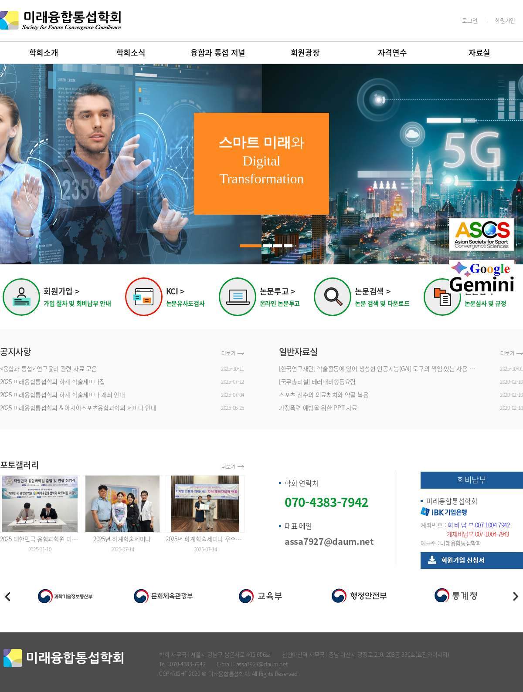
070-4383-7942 (326, 502)
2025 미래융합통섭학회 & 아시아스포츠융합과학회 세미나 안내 (78, 407)
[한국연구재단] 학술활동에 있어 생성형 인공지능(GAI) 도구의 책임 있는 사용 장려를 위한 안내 (379, 368)
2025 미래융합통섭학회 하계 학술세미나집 (52, 381)
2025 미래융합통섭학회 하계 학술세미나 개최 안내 (62, 394)
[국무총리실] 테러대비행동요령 (317, 381)
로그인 (469, 20)
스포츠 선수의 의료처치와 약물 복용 (323, 394)
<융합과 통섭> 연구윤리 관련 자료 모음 (48, 368)
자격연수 (392, 52)
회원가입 (505, 20)
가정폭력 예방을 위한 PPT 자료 (318, 407)
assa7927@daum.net (329, 541)
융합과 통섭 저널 (217, 52)
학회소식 (131, 52)
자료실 (479, 52)
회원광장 (305, 52)
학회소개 (43, 52)
